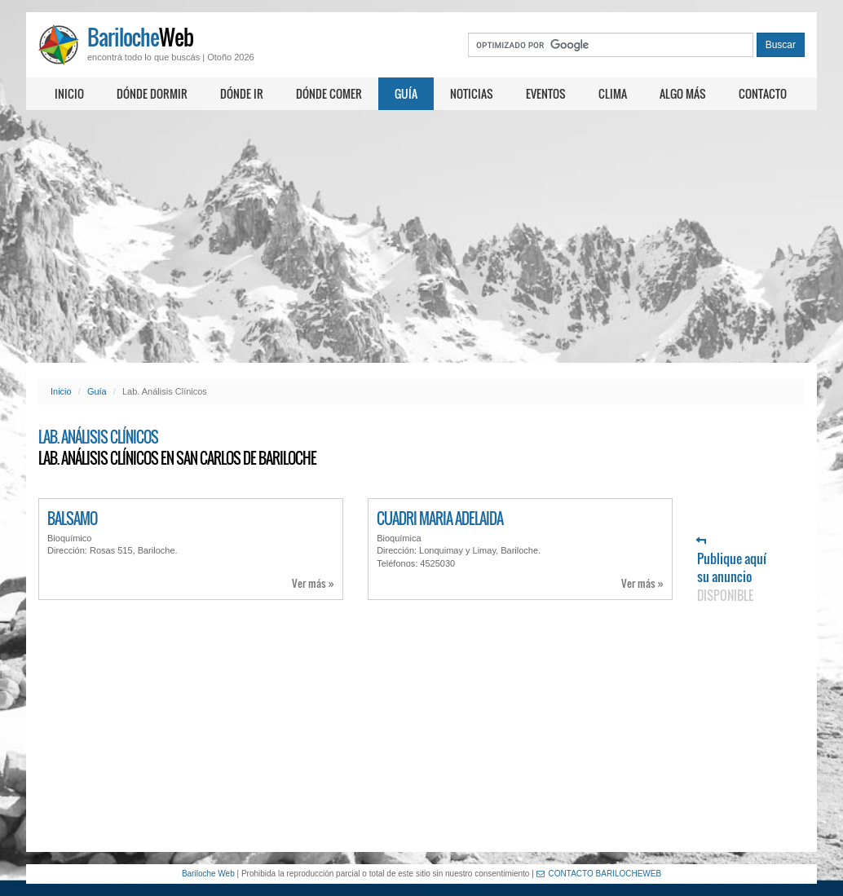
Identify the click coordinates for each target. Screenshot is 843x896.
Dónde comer (329, 93)
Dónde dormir (152, 93)
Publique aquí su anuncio (731, 570)
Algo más (683, 93)
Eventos (546, 93)
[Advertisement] (421, 236)
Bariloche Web (208, 873)
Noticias (471, 93)
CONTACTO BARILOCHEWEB (599, 873)
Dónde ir (241, 93)
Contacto (763, 93)
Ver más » (313, 583)
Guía (406, 93)
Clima (612, 93)
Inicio (69, 93)
